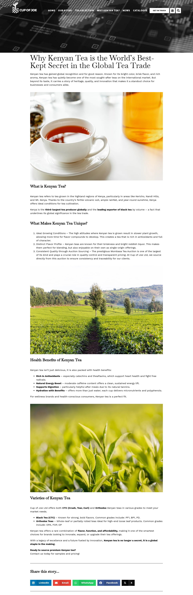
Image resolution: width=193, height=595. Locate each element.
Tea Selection (83, 10)
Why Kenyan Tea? (107, 10)
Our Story (64, 10)
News (125, 10)
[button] (40, 583)
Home (50, 10)
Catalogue (139, 10)
